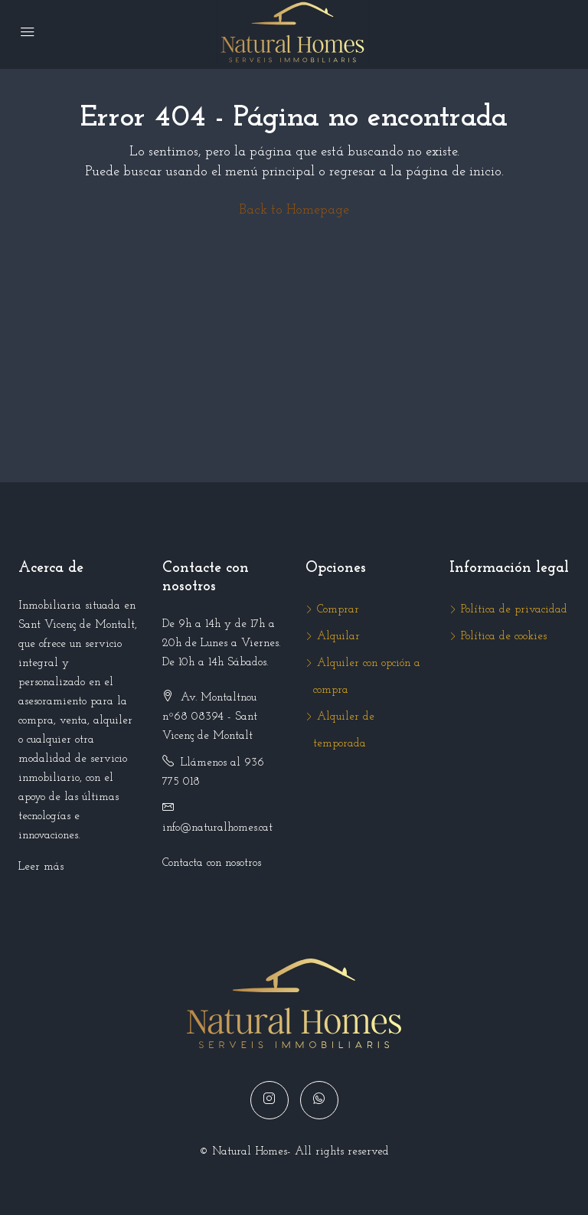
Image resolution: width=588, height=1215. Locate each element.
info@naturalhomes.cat (217, 828)
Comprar (338, 610)
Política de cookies (504, 636)
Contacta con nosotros (211, 863)
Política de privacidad (514, 610)
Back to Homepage (294, 210)
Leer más (41, 867)
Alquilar (338, 636)
